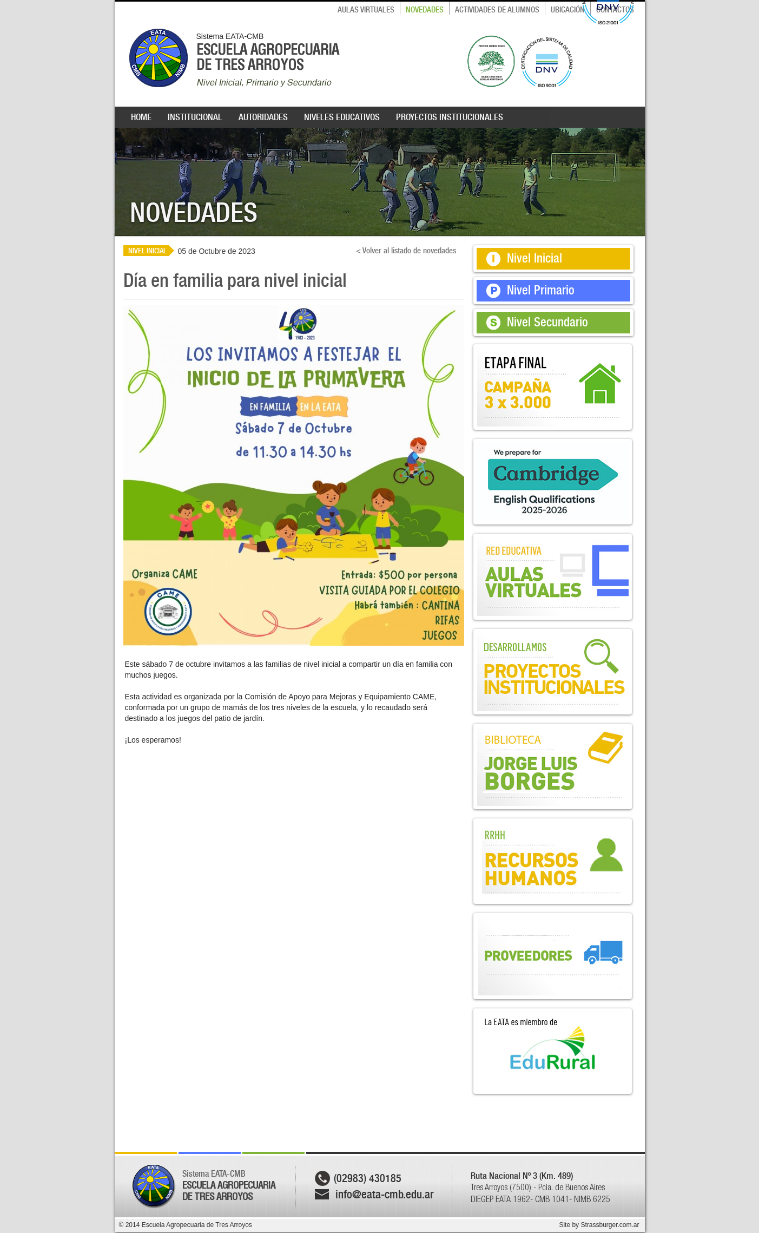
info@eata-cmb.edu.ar (384, 1194)
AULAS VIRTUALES (366, 10)
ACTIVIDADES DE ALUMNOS (497, 10)
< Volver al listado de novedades (406, 250)
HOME (141, 117)
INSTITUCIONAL (195, 117)
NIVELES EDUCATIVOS (342, 117)
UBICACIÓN (568, 10)
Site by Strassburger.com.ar (599, 1225)
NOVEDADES (425, 10)
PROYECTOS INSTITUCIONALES (449, 117)
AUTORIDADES (263, 117)
